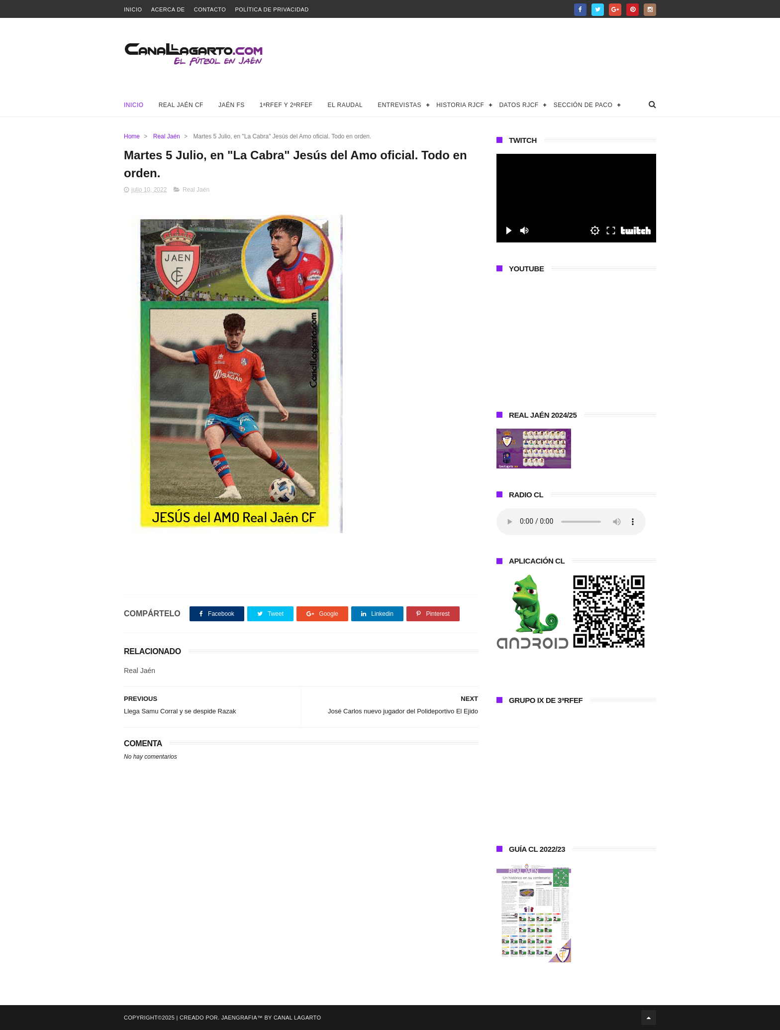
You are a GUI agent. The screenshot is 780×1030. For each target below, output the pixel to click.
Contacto (210, 9)
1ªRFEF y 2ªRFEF (286, 105)
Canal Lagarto (297, 1018)
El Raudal (345, 105)
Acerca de (168, 9)
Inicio (133, 9)
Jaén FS (231, 105)
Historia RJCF (460, 105)
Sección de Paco (583, 105)
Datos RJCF (518, 105)
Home (132, 136)
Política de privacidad (271, 9)
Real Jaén (166, 136)
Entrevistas (399, 105)
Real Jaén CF (181, 105)
